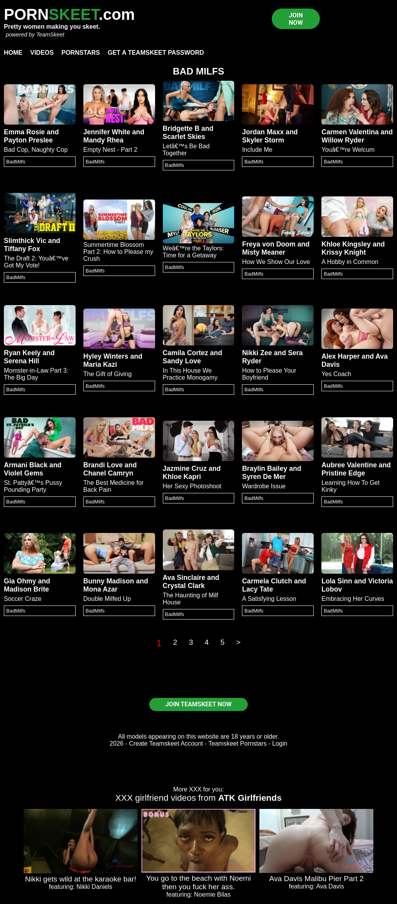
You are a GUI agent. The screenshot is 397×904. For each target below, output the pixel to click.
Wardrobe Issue (263, 486)
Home (13, 52)
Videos (42, 52)
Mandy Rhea (103, 140)
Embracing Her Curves (352, 598)
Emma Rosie (24, 132)
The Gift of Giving (107, 374)
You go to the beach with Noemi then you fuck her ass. (198, 882)
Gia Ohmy (20, 581)
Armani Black (25, 465)
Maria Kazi (100, 364)
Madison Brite (26, 589)
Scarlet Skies (184, 137)
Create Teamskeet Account (166, 743)
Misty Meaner (263, 252)
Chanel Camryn (108, 473)
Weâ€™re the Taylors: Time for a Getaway (193, 252)
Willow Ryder (342, 140)
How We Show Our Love (276, 262)
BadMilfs (15, 162)
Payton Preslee (28, 140)
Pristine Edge (343, 473)
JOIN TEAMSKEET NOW (198, 704)
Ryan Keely (22, 353)
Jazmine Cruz (185, 468)
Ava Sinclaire (184, 577)
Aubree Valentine (349, 465)
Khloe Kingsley (346, 244)
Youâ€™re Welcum (348, 149)
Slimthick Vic (25, 241)
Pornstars (80, 52)
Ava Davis (330, 886)
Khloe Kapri (182, 477)
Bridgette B (181, 128)
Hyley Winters (105, 356)
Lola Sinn (336, 581)
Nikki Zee (257, 353)
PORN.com (69, 14)
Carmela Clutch (267, 581)
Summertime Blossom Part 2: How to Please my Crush (118, 251)
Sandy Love (182, 361)
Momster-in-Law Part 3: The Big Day (36, 374)
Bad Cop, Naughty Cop (36, 149)
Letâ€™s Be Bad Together (186, 149)
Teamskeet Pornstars (238, 743)
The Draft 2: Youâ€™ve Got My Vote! (36, 262)
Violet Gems (23, 473)
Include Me (257, 149)
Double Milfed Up (107, 598)
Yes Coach (336, 374)
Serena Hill (21, 361)
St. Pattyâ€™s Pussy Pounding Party (33, 486)
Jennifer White (106, 132)
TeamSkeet (50, 34)
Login (279, 743)
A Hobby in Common (349, 262)
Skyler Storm (263, 140)
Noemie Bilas (212, 894)
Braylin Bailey (264, 468)
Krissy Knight (343, 252)
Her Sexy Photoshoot (192, 486)
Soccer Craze (22, 598)
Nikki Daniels (94, 886)
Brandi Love (103, 465)
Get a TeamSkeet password (156, 52)
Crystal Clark (184, 586)
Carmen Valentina (350, 132)
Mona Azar (100, 589)
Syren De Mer (263, 477)
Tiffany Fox (22, 249)
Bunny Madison (108, 581)
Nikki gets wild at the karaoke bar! (80, 879)
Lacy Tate (257, 589)
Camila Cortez (185, 353)
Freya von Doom (268, 244)
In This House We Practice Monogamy (190, 374)
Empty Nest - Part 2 (110, 149)
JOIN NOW (296, 19)
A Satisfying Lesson (269, 598)
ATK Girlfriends (250, 798)
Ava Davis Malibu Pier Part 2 (316, 879)
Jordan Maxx (263, 132)
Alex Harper (340, 356)
